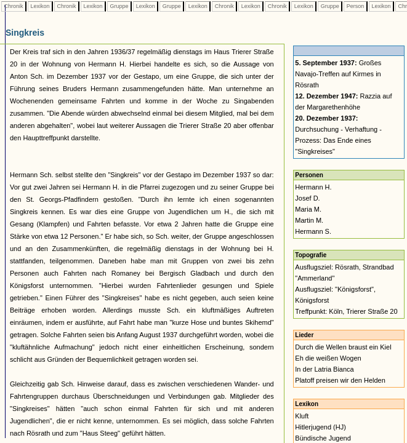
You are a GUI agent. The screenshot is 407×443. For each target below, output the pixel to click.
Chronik (13, 6)
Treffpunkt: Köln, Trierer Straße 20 (346, 311)
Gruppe (119, 6)
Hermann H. (313, 187)
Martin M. (309, 220)
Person (355, 6)
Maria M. (308, 209)
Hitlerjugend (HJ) (320, 427)
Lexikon (40, 6)
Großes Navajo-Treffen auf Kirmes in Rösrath (338, 74)
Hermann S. (313, 231)
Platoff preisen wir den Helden (340, 380)
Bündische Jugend (323, 438)
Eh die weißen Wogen (328, 358)
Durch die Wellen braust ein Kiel (343, 347)
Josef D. (307, 198)
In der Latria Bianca (324, 369)
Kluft (301, 416)
